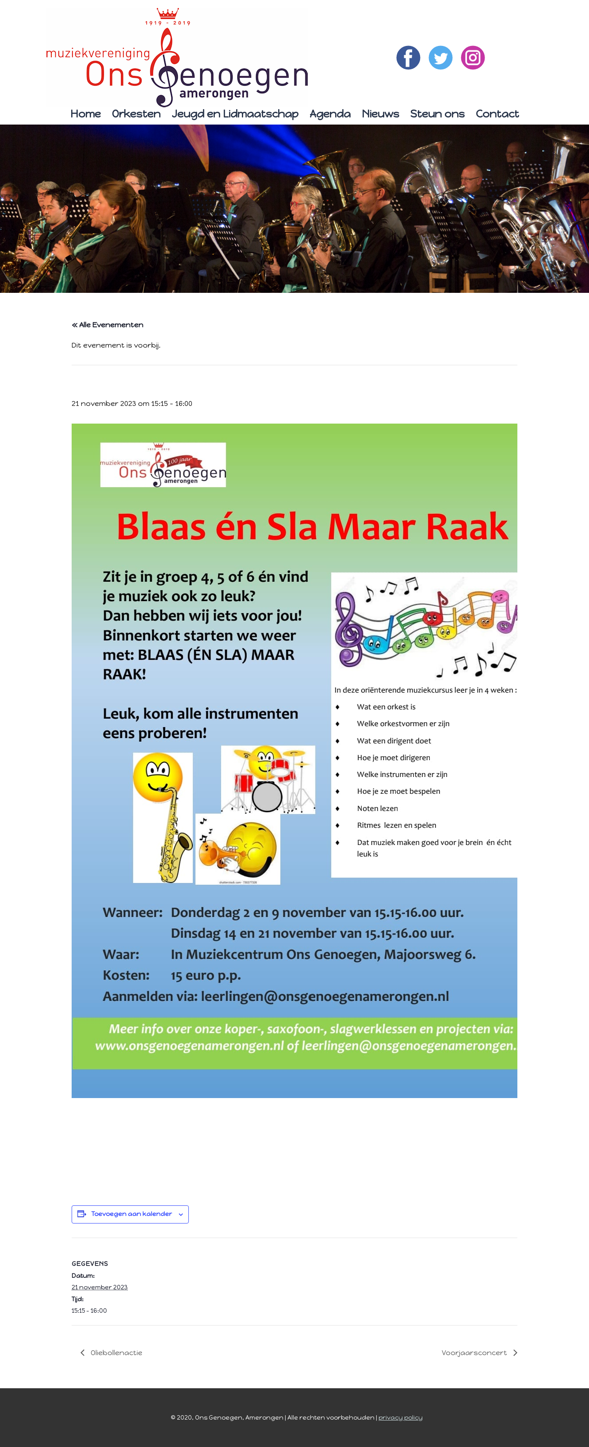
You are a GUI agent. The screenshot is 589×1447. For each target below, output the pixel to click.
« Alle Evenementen (107, 325)
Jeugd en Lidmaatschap (235, 113)
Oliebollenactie (115, 1353)
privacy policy (401, 1417)
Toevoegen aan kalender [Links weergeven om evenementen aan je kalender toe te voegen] (132, 1214)
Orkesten (136, 113)
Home (85, 113)
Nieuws (380, 113)
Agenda (330, 113)
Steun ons (437, 113)
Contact (497, 113)
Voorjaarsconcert (475, 1353)
